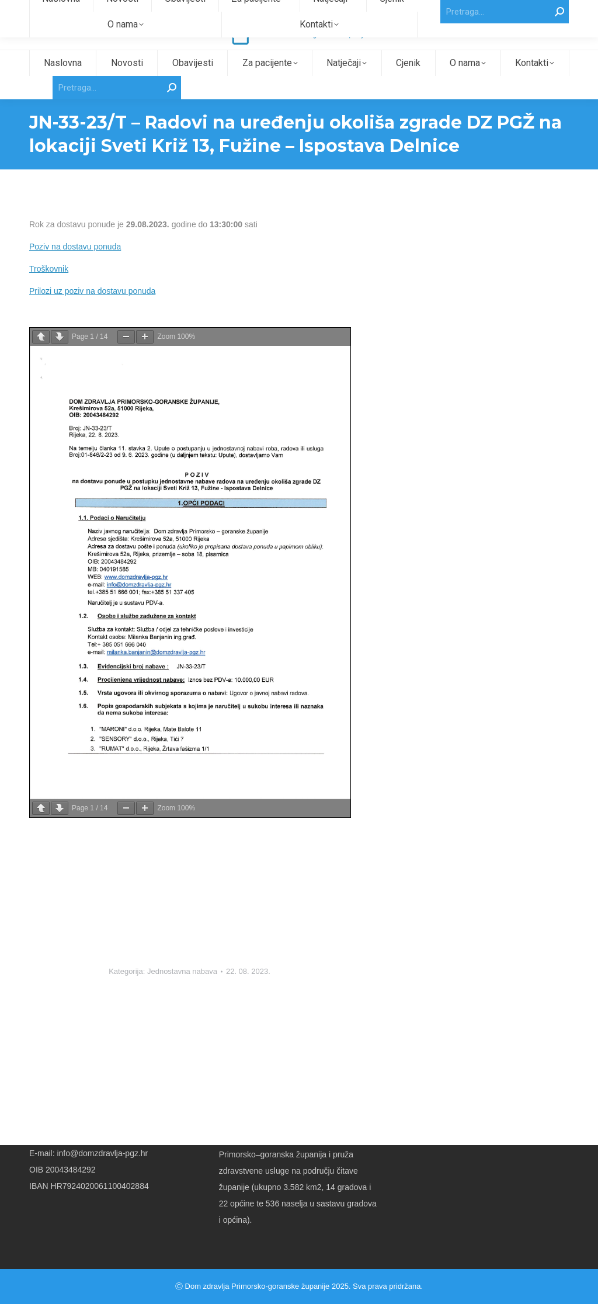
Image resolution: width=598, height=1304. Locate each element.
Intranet (521, 10)
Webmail (554, 10)
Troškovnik (48, 289)
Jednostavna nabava (182, 992)
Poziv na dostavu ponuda (75, 267)
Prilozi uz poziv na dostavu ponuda (92, 312)
